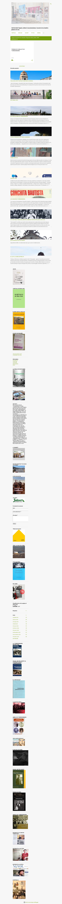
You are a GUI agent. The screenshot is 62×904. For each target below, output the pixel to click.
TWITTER (15, 361)
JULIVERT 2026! (13, 178)
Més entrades (22, 66)
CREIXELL (39, 32)
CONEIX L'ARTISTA (14, 157)
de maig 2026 (15, 621)
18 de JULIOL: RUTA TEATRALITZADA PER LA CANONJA (21, 80)
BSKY (14, 365)
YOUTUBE (15, 362)
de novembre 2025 (17, 634)
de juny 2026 (15, 619)
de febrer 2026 (16, 628)
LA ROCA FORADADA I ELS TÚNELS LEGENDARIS (20, 137)
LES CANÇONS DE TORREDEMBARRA (17, 199)
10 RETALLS (13, 32)
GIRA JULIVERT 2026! (17, 354)
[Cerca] (51, 3)
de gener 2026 (16, 630)
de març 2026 (15, 626)
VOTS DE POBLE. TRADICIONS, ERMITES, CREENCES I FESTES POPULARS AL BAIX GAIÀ (27, 219)
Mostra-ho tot (14, 39)
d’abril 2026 (15, 623)
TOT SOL (33, 32)
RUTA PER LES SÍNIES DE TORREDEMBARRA (19, 116)
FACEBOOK (15, 360)
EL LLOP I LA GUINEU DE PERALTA (17, 256)
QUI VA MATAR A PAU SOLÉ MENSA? (17, 240)
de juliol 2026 (15, 617)
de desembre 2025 (16, 632)
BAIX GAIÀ (20, 32)
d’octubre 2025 (16, 636)
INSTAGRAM (15, 363)
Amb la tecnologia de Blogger (31, 902)
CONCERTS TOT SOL (17, 355)
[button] (32, 60)
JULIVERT (27, 32)
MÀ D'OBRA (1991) (14, 100)
